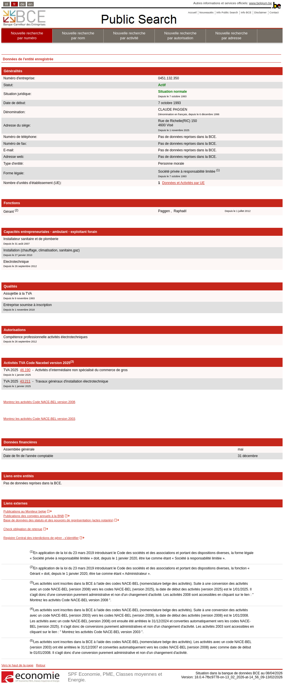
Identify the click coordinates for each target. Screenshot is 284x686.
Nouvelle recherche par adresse (231, 35)
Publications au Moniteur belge (24, 511)
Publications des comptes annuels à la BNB (33, 516)
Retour (40, 665)
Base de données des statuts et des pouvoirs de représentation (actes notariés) (58, 520)
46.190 (25, 370)
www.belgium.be (260, 3)
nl (6, 4)
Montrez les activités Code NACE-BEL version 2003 (39, 418)
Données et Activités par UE (183, 183)
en (30, 4)
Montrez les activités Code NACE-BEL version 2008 (39, 402)
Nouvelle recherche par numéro (27, 35)
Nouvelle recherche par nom (78, 35)
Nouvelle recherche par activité (129, 35)
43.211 (25, 381)
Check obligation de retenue (22, 529)
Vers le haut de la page (17, 665)
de (22, 4)
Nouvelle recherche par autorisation (180, 35)
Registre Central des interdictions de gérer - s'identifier (41, 538)
